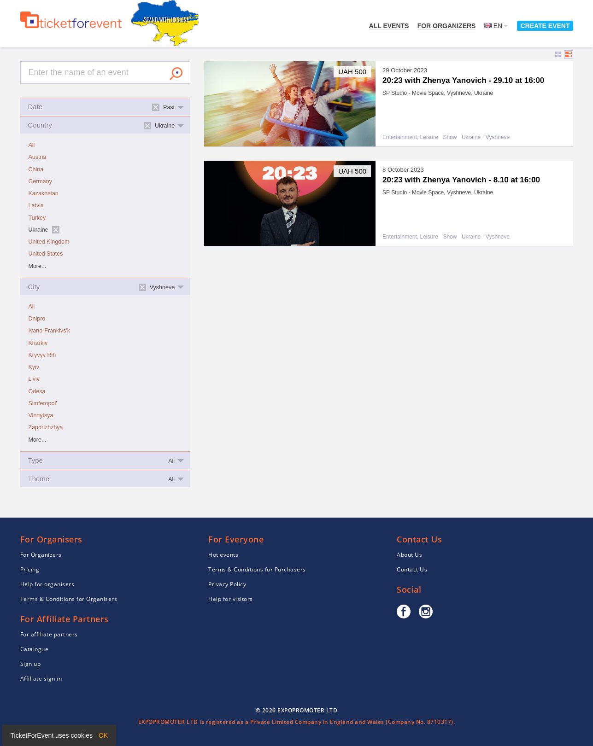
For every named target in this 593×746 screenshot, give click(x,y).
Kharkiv (38, 343)
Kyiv (34, 367)
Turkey (37, 218)
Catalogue (34, 649)
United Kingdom (49, 242)
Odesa (37, 391)
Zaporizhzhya (46, 427)
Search (176, 73)
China (36, 169)
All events (389, 25)
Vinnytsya (41, 415)
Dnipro (37, 318)
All (32, 145)
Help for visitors (230, 599)
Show (450, 137)
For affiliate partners (49, 634)
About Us (409, 555)
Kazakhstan (44, 193)
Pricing (30, 569)
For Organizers (446, 25)
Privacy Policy (227, 584)
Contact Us (412, 569)
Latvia (36, 205)
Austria (38, 157)
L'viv (34, 379)
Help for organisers (47, 584)
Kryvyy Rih (42, 355)
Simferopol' (43, 403)
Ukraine (471, 137)
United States (46, 254)
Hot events (223, 555)
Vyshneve (498, 137)
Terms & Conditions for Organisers (68, 599)
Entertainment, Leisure (410, 137)
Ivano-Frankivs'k (49, 330)
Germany (40, 181)
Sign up (30, 664)
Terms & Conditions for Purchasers (257, 569)
